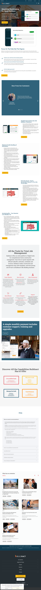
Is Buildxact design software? (8, 460)
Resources (28, 570)
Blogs (3, 492)
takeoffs (12, 281)
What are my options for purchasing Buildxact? (11, 422)
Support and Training (27, 565)
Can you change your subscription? (9, 463)
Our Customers (28, 562)
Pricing (20, 572)
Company (28, 575)
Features (28, 567)
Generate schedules (6, 299)
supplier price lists (19, 284)
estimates (34, 281)
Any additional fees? (7, 453)
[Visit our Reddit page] (27, 587)
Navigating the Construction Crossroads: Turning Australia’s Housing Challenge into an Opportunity (10, 495)
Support (35, 0)
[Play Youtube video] (30, 228)
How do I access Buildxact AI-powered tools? (11, 450)
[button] (38, 3)
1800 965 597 (30, 0)
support (32, 298)
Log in (39, 0)
